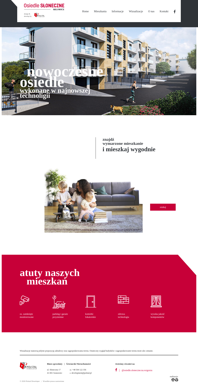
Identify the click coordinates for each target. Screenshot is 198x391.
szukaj (163, 207)
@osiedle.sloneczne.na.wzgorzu (137, 370)
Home (85, 11)
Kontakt (164, 11)
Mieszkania (100, 11)
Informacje (118, 11)
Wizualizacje (136, 11)
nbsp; (175, 11)
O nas (151, 11)
